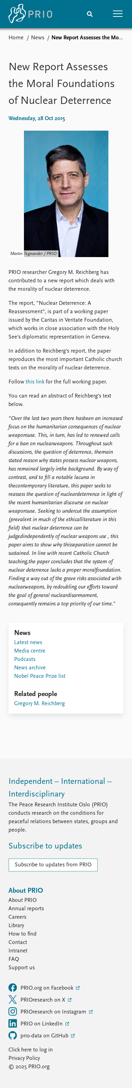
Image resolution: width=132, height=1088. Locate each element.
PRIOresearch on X (37, 999)
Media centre (29, 651)
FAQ (13, 959)
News (37, 38)
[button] (118, 14)
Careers (17, 917)
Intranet (17, 951)
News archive (30, 668)
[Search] (90, 14)
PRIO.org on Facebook (41, 987)
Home (16, 38)
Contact (17, 942)
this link (35, 382)
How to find (22, 934)
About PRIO (22, 900)
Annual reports (26, 909)
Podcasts (25, 659)
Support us (21, 968)
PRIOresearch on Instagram (48, 1011)
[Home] (30, 14)
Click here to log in (30, 1050)
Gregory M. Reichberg (39, 704)
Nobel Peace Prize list (39, 676)
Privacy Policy (24, 1058)
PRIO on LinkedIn (36, 1023)
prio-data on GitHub (39, 1035)
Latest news (28, 642)
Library (16, 926)
